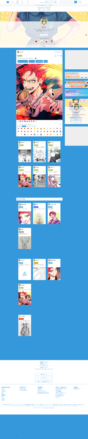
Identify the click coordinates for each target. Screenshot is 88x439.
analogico (46, 407)
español (3, 390)
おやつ (29, 126)
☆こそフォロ (44, 35)
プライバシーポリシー (42, 391)
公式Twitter (58, 390)
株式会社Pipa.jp (77, 388)
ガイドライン (40, 390)
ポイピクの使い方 (23, 390)
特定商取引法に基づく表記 (43, 393)
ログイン (44, 374)
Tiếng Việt (4, 391)
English (3, 388)
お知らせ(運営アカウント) (61, 388)
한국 (2, 393)
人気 (24, 126)
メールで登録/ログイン (44, 381)
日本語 (3, 400)
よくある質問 (58, 391)
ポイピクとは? (23, 388)
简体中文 (3, 394)
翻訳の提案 (7, 387)
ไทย (2, 397)
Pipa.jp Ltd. (52, 407)
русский (3, 398)
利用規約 (39, 388)
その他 (33, 126)
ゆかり (44, 27)
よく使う (19, 126)
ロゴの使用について (60, 395)
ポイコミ (57, 397)
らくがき (20, 55)
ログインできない (59, 394)
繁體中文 (3, 395)
